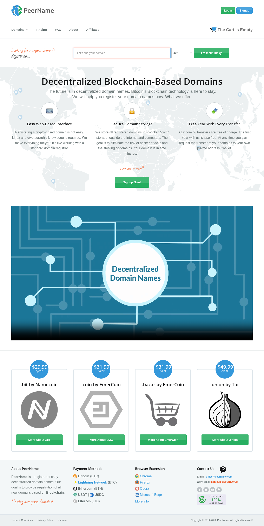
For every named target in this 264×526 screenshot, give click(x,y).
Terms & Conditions (22, 520)
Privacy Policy (45, 520)
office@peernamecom (219, 476)
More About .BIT (39, 439)
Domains (17, 29)
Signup (244, 10)
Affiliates (93, 29)
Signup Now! (132, 182)
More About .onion (225, 439)
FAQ (58, 29)
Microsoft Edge (151, 495)
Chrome (146, 476)
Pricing (42, 29)
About (74, 29)
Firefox (145, 482)
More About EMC (101, 439)
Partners (62, 520)
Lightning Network (92, 482)
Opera (144, 488)
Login (228, 10)
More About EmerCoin (163, 439)
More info (142, 501)
